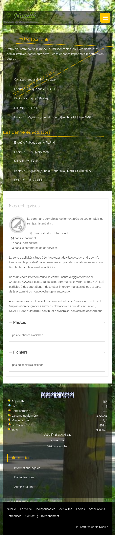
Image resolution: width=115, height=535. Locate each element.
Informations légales (27, 468)
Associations (97, 509)
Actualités (65, 509)
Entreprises (14, 516)
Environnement (49, 516)
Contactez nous (24, 477)
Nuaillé (11, 509)
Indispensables (45, 509)
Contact (30, 516)
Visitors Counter (57, 446)
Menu (105, 18)
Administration (23, 486)
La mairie (26, 509)
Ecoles (80, 509)
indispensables (61, 49)
